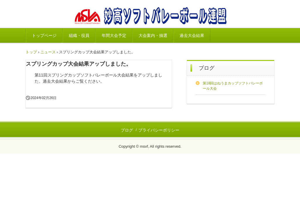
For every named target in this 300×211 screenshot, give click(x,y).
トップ (31, 52)
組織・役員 (79, 35)
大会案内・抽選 (153, 35)
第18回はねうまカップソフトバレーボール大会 (233, 86)
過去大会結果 (192, 35)
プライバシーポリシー (158, 130)
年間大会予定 (114, 35)
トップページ (44, 35)
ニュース (48, 52)
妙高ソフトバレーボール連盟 (149, 16)
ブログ (206, 68)
